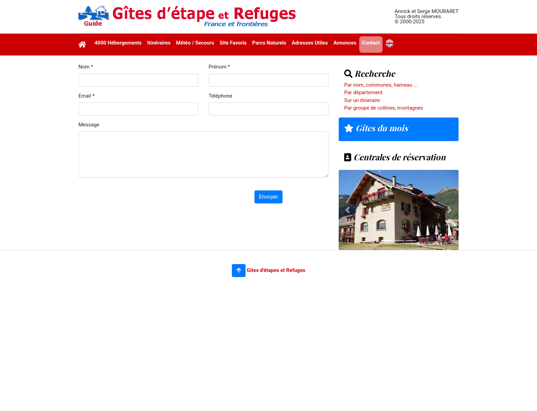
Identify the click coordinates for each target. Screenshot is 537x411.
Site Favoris (233, 43)
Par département (363, 92)
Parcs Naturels (269, 43)
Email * (86, 96)
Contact (371, 43)
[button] (239, 270)
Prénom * (219, 67)
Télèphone (220, 96)
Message (88, 125)
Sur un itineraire (362, 100)
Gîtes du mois (376, 127)
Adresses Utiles (310, 43)
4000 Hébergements (118, 43)
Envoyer (268, 197)
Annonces (344, 43)
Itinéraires (159, 43)
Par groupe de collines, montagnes (383, 108)
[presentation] (130, 196)
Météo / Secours (195, 43)
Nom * (85, 67)
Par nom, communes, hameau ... (380, 85)
